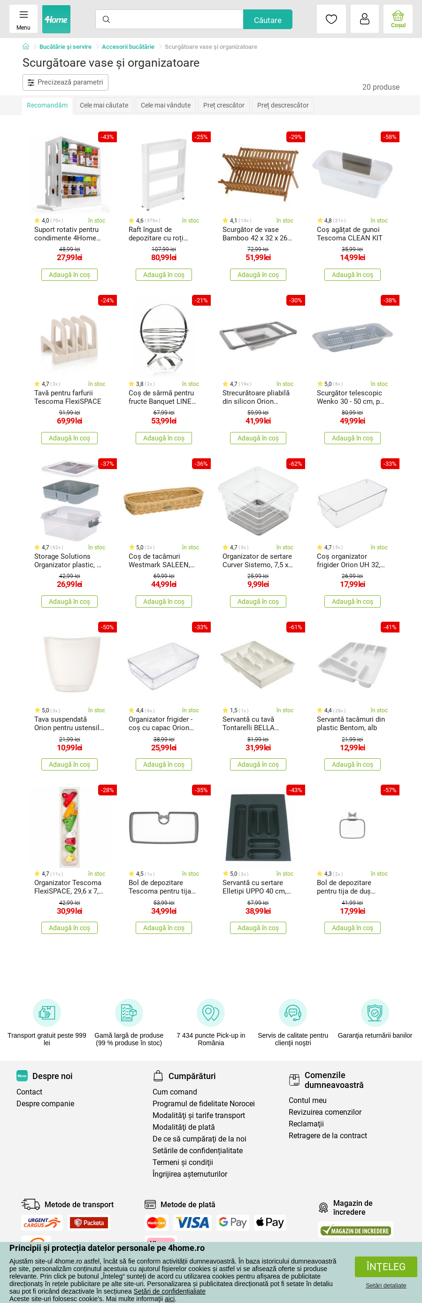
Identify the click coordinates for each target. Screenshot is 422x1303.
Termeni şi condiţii (183, 1162)
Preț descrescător (283, 105)
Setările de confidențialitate (198, 1150)
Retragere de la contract (328, 1135)
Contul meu (308, 1100)
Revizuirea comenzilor (325, 1112)
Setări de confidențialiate (170, 1291)
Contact (29, 1091)
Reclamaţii (306, 1123)
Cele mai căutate (104, 105)
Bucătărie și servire (65, 46)
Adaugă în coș (69, 274)
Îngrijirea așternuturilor (190, 1174)
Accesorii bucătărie (128, 46)
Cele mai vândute (166, 105)
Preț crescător (224, 105)
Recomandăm (47, 105)
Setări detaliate (386, 1285)
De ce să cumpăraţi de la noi (199, 1138)
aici (170, 1299)
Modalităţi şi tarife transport (199, 1115)
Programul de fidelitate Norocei (204, 1103)
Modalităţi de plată (184, 1127)
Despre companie (45, 1103)
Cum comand (175, 1091)
